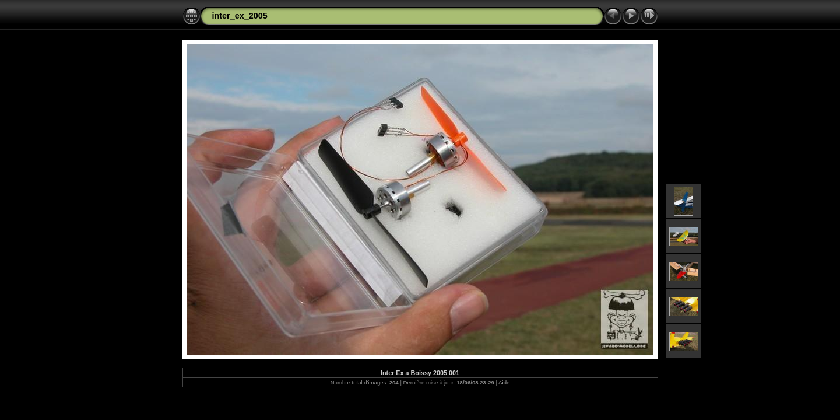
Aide (503, 382)
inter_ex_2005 (240, 15)
